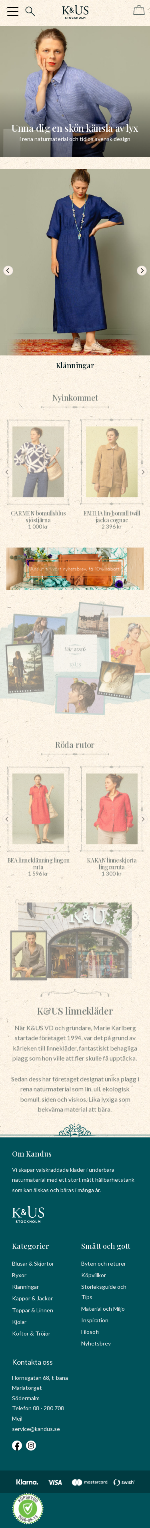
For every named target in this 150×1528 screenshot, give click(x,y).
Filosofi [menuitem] (90, 1331)
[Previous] (8, 270)
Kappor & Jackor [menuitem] (32, 1298)
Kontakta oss (32, 1361)
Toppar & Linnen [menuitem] (32, 1310)
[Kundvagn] (137, 10)
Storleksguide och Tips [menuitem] (103, 1291)
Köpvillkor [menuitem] (93, 1275)
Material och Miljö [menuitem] (103, 1308)
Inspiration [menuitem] (94, 1320)
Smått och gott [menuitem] (105, 1246)
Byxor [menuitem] (19, 1275)
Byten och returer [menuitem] (103, 1263)
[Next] (142, 270)
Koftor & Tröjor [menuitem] (31, 1333)
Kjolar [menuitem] (19, 1321)
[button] (12, 11)
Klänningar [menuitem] (25, 1286)
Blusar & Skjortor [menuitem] (33, 1263)
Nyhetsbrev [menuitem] (96, 1343)
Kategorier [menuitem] (30, 1246)
